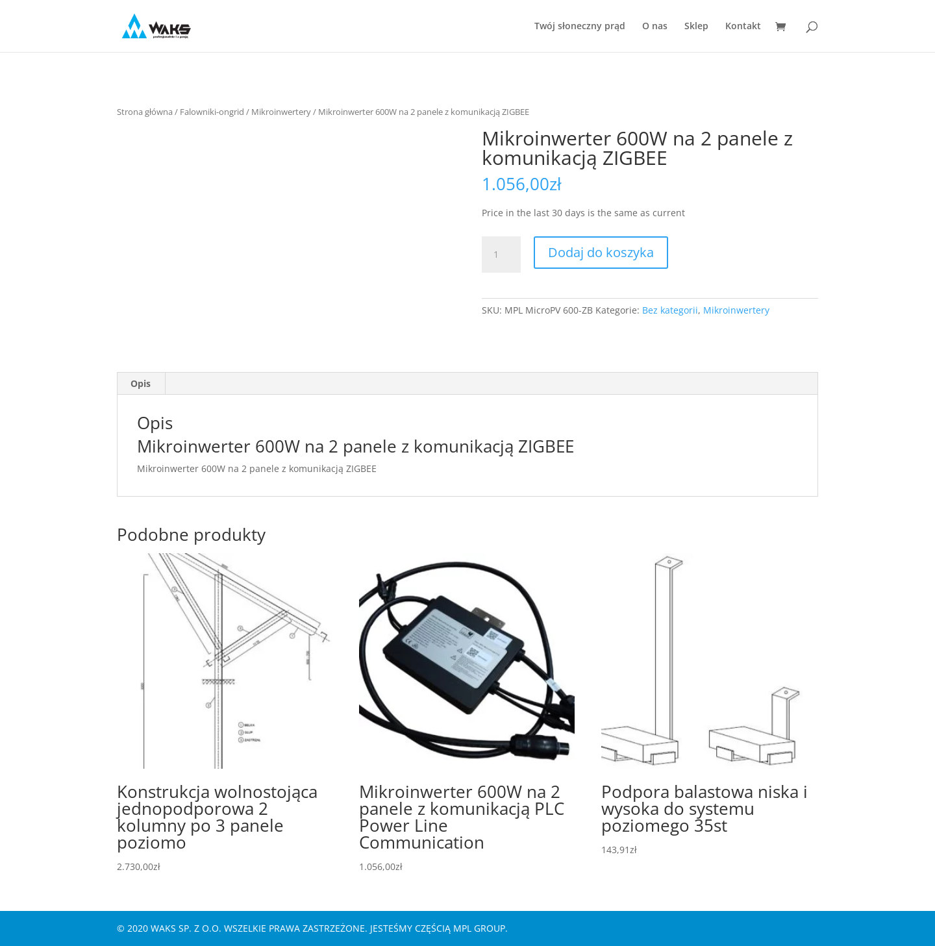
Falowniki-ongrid (212, 112)
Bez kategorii (670, 310)
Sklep (696, 26)
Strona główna (145, 112)
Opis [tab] (141, 383)
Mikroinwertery (281, 112)
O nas (654, 26)
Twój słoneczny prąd (579, 26)
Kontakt (743, 26)
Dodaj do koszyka (601, 252)
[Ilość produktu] (501, 254)
